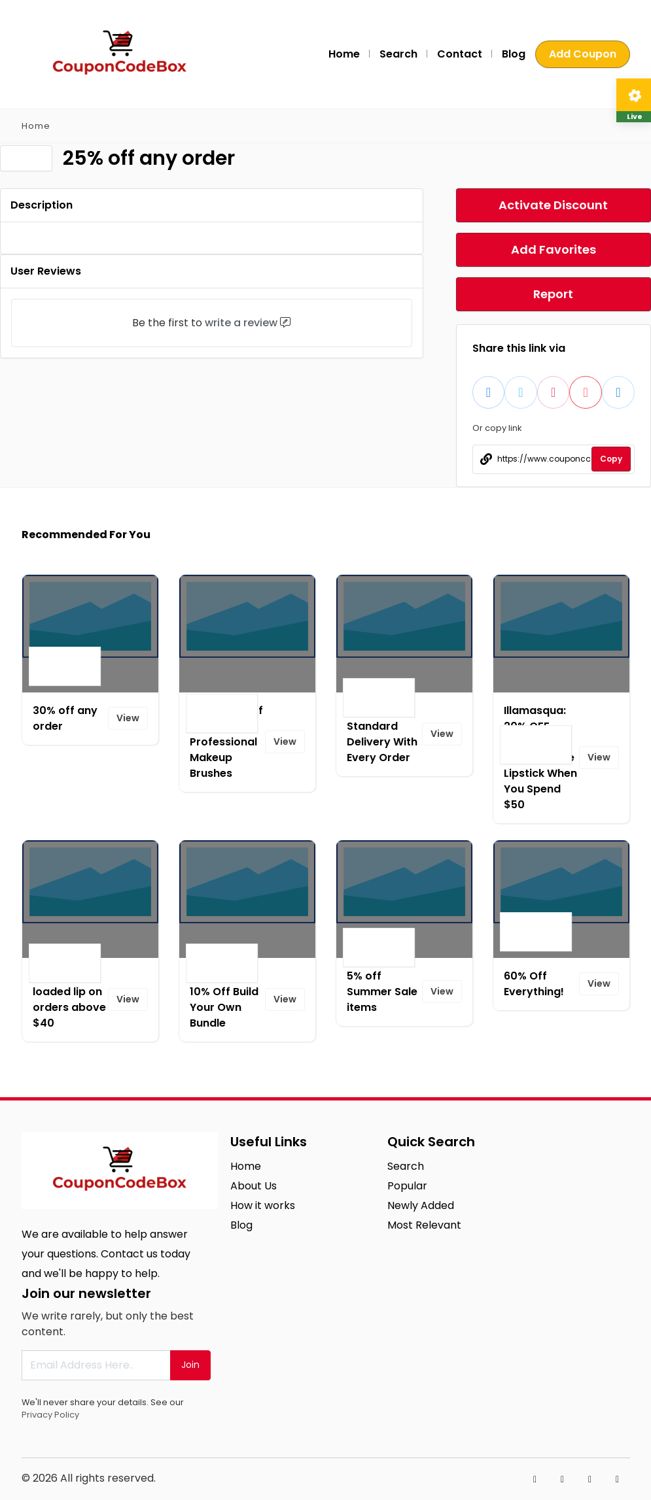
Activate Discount (553, 205)
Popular (407, 1185)
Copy (611, 458)
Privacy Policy (50, 1414)
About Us (253, 1185)
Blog (513, 53)
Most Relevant (424, 1225)
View (127, 717)
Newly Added (420, 1205)
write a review (241, 322)
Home (344, 53)
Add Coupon (582, 53)
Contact (459, 53)
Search (398, 53)
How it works (262, 1205)
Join (190, 1364)
